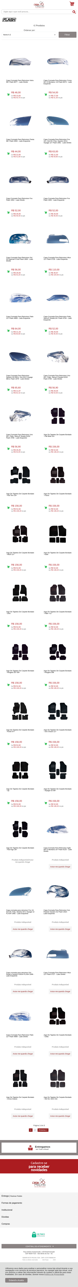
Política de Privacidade (54, 1274)
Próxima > (43, 1130)
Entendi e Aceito (16, 1280)
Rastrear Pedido (16, 1196)
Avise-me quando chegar (24, 861)
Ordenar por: (29, 30)
